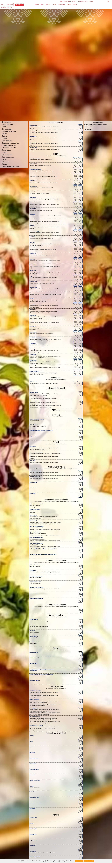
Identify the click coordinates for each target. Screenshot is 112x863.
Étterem (48, 4)
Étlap (42, 4)
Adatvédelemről (88, 861)
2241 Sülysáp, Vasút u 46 (82, 1)
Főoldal (37, 4)
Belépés (91, 1)
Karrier (75, 4)
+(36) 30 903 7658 (70, 1)
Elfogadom (79, 861)
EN (65, 1)
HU (61, 1)
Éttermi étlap (61, 4)
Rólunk (54, 4)
